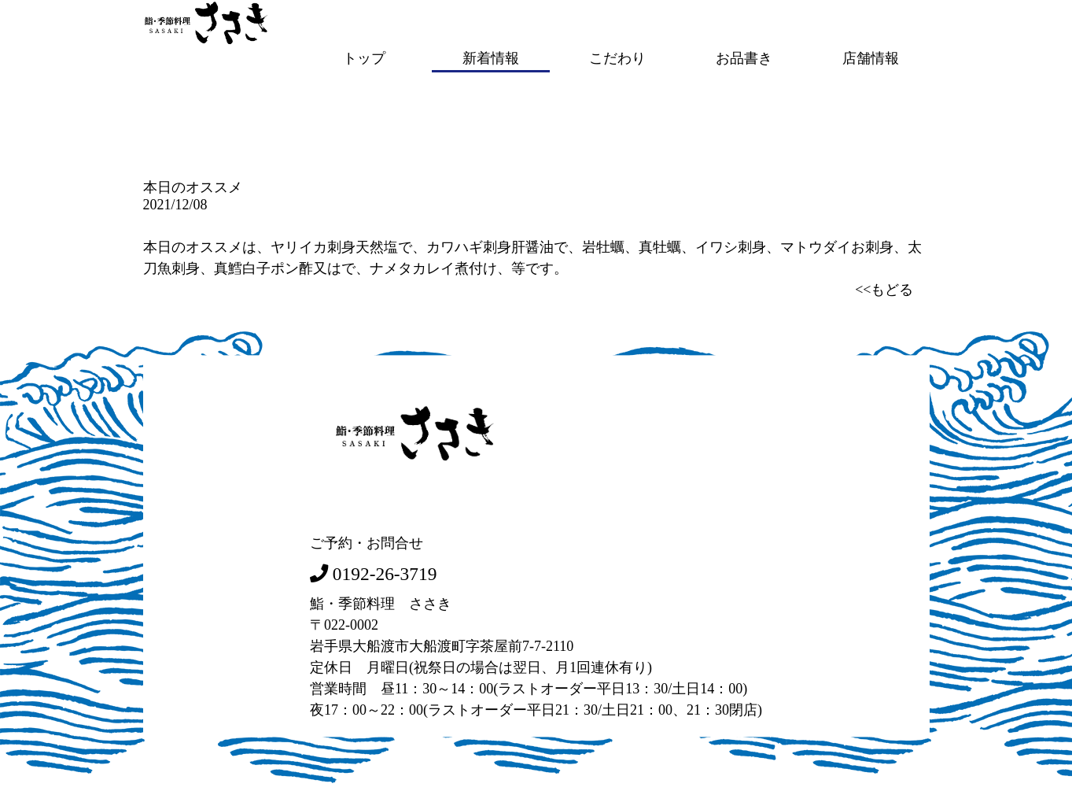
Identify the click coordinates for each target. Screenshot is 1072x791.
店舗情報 (870, 57)
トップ (364, 57)
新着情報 (490, 57)
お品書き (744, 57)
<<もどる (884, 288)
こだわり (617, 57)
